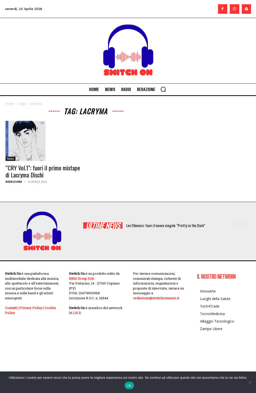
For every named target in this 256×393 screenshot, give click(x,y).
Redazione (14, 181)
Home (10, 104)
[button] (163, 89)
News (10, 158)
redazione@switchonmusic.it (156, 298)
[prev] (235, 225)
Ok (129, 385)
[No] (249, 382)
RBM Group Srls (81, 278)
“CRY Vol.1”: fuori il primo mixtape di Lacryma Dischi (43, 171)
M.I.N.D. (75, 313)
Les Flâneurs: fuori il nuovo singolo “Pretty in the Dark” (166, 225)
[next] (243, 225)
